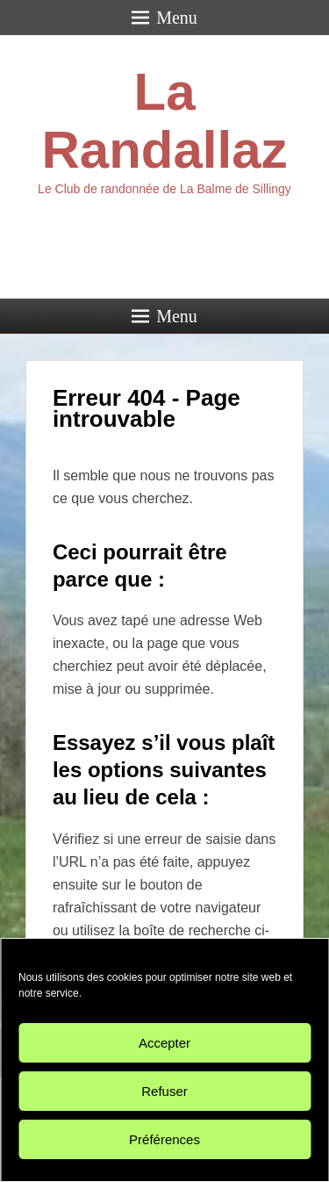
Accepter (164, 1042)
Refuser (164, 1091)
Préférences (164, 1139)
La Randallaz (164, 120)
